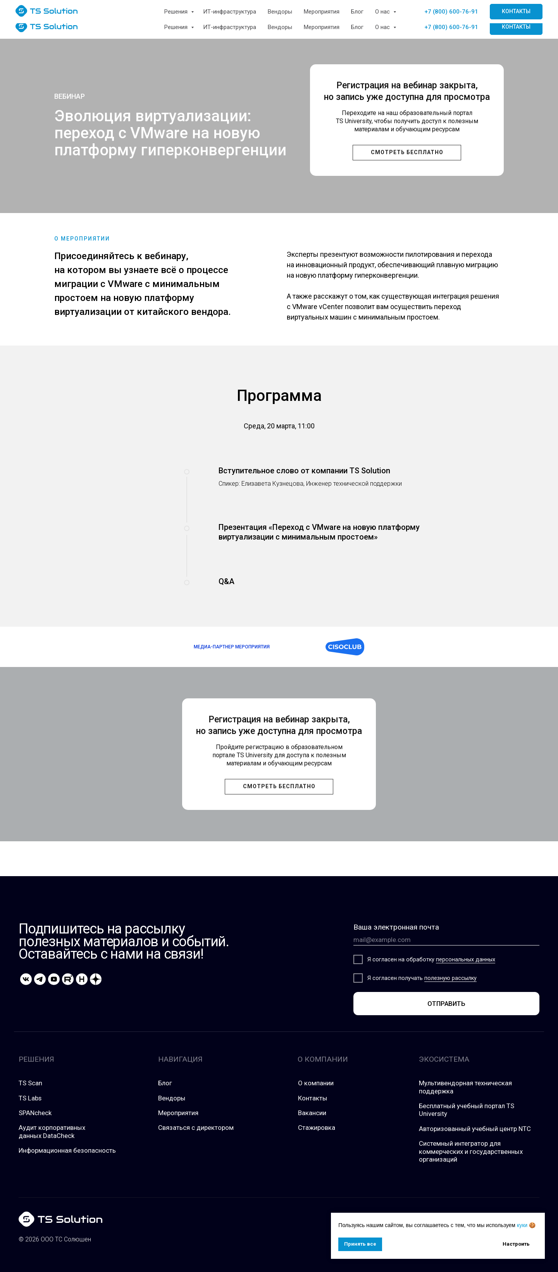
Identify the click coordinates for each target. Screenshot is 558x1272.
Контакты (312, 1098)
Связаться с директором (196, 1127)
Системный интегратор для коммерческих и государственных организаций (471, 1151)
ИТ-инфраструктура (229, 27)
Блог (357, 27)
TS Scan (30, 1083)
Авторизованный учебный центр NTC (475, 1129)
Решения (176, 27)
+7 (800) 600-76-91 (451, 27)
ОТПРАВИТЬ (446, 1003)
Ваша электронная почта (396, 927)
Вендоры (280, 27)
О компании (316, 1083)
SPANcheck (35, 1113)
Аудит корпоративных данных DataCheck (52, 1131)
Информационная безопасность (67, 1150)
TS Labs (30, 1098)
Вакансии (312, 1113)
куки (522, 1225)
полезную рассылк (449, 978)
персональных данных (465, 959)
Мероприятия (321, 27)
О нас (383, 27)
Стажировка (316, 1127)
